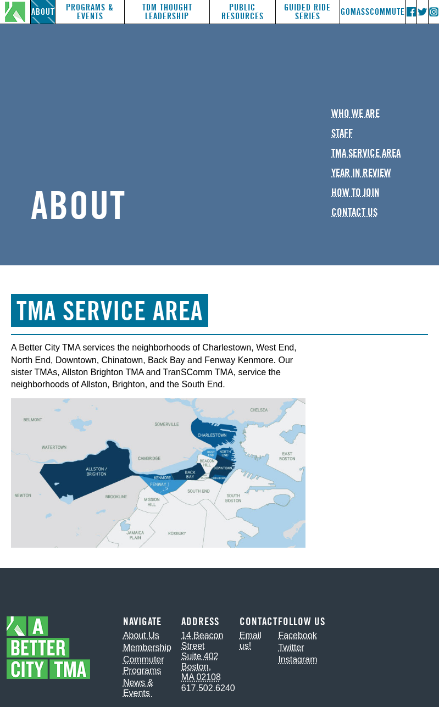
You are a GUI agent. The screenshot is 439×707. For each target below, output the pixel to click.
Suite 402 (200, 656)
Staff (342, 134)
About (42, 12)
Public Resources (242, 11)
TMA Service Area (366, 153)
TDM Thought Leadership (167, 11)
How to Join (355, 193)
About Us (141, 635)
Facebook (297, 635)
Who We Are (355, 114)
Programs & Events (90, 11)
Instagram (297, 659)
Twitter (291, 647)
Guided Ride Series (307, 11)
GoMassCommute (373, 12)
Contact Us (354, 213)
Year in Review (361, 173)
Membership (147, 647)
